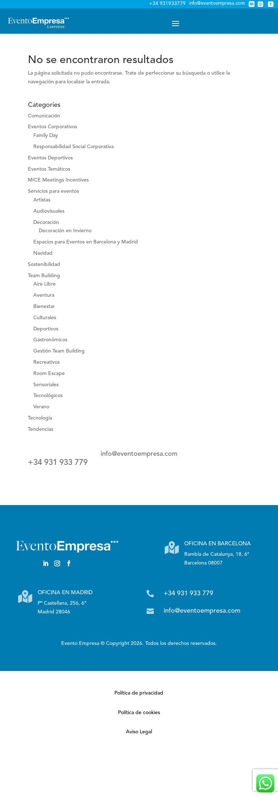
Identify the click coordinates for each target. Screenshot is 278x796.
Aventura (43, 295)
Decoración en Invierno (65, 230)
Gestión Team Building (59, 351)
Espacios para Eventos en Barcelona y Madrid (85, 242)
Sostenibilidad (44, 264)
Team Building (44, 275)
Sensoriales (46, 384)
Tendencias (40, 429)
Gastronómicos (50, 339)
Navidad (42, 253)
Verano (41, 406)
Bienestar (44, 306)
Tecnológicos (48, 395)
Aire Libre (44, 284)
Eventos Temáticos (49, 169)
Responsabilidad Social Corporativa (73, 146)
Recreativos (46, 362)
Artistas (41, 200)
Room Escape (49, 373)
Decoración (46, 222)
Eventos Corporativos (52, 126)
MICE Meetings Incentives (58, 180)
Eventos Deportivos (50, 158)
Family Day (45, 135)
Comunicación (44, 115)
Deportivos (45, 329)
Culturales (44, 317)
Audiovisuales (48, 211)
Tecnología (40, 418)
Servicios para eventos (53, 191)
